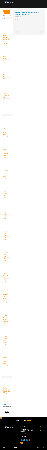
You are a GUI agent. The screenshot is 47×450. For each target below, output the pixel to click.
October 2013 (5, 336)
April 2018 (4, 264)
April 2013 (4, 342)
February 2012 (5, 361)
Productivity (4, 78)
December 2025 (5, 124)
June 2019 (4, 237)
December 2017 (5, 273)
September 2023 (5, 159)
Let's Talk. (29, 420)
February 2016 (5, 313)
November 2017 (5, 275)
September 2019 (5, 235)
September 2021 (5, 193)
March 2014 (5, 325)
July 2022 (4, 172)
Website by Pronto (37, 447)
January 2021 (5, 206)
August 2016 (5, 304)
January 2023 (5, 166)
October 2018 (5, 254)
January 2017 (5, 294)
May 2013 (4, 340)
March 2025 (5, 134)
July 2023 (4, 161)
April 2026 (4, 117)
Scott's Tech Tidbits (6, 13)
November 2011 (5, 367)
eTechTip (4, 50)
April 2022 (4, 178)
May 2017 (4, 285)
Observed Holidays (23, 436)
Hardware (4, 56)
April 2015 (4, 319)
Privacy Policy (43, 447)
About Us (40, 427)
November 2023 (5, 155)
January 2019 (5, 248)
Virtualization (5, 93)
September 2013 (5, 338)
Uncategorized (5, 91)
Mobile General (5, 70)
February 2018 (5, 269)
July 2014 (4, 323)
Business (4, 35)
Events (22, 442)
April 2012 (4, 357)
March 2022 (5, 180)
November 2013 (5, 334)
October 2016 (5, 300)
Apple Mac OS (5, 31)
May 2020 (4, 218)
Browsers (4, 33)
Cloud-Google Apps (6, 43)
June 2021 (4, 197)
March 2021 (5, 201)
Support (40, 430)
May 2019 (4, 239)
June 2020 (4, 216)
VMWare (4, 97)
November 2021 (5, 189)
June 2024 (4, 147)
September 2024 (5, 140)
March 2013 (5, 344)
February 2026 (5, 119)
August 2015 (5, 317)
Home (40, 426)
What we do (41, 429)
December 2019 (5, 229)
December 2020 (5, 208)
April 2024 (4, 149)
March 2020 (5, 222)
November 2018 (5, 252)
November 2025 (5, 126)
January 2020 (5, 227)
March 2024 (5, 151)
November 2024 (5, 136)
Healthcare (4, 58)
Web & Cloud (5, 105)
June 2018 (4, 260)
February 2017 (5, 292)
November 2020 (5, 210)
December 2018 (5, 250)
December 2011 (5, 365)
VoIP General (5, 101)
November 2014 (5, 321)
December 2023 (5, 153)
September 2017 (5, 279)
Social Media (5, 84)
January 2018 (5, 271)
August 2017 (5, 281)
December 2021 (5, 187)
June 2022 (4, 174)
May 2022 (4, 176)
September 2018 (5, 256)
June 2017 (4, 283)
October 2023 (5, 157)
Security (4, 82)
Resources (41, 431)
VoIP (3, 99)
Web (3, 103)
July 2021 (4, 195)
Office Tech (4, 76)
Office (3, 74)
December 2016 (5, 296)
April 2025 (4, 132)
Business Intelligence (6, 39)
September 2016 (5, 302)
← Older (17, 31)
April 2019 (4, 241)
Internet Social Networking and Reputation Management (7, 61)
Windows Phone (5, 112)
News (3, 72)
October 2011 (5, 369)
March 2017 (5, 290)
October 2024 (5, 138)
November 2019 (5, 231)
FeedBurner (9, 413)
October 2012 (5, 355)
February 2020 (5, 224)
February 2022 (5, 182)
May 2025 (4, 130)
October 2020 (5, 212)
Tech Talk (4, 89)
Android (4, 22)
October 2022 (5, 168)
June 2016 (4, 306)
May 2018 (4, 262)
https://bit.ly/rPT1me (18, 19)
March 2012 (5, 359)
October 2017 (5, 277)
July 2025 (4, 128)
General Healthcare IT (6, 52)
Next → (41, 31)
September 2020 (5, 214)
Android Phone (5, 24)
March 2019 (5, 243)
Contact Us (15, 6)
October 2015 (5, 315)
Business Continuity (6, 37)
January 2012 (5, 363)
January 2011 (5, 374)
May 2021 (4, 199)
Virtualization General (6, 95)
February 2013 (5, 346)
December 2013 (5, 332)
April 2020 (4, 220)
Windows (4, 110)
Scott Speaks (5, 80)
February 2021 (5, 203)
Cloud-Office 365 (5, 45)
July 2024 (4, 145)
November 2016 (5, 298)
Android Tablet (5, 26)
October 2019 (5, 233)
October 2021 (5, 191)
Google (4, 54)
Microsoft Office (5, 64)
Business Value (5, 41)
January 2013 (5, 348)
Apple (4, 29)
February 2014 (5, 327)
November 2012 (5, 353)
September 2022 (5, 170)
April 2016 (4, 311)
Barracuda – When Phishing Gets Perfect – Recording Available (6, 388)
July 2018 (4, 258)
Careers (20, 6)
